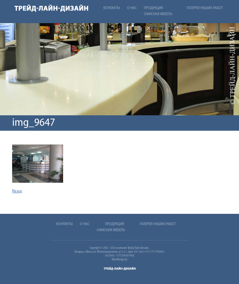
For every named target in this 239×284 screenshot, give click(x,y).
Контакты (111, 8)
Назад (17, 191)
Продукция (153, 8)
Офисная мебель (158, 14)
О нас (132, 8)
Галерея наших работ (205, 8)
